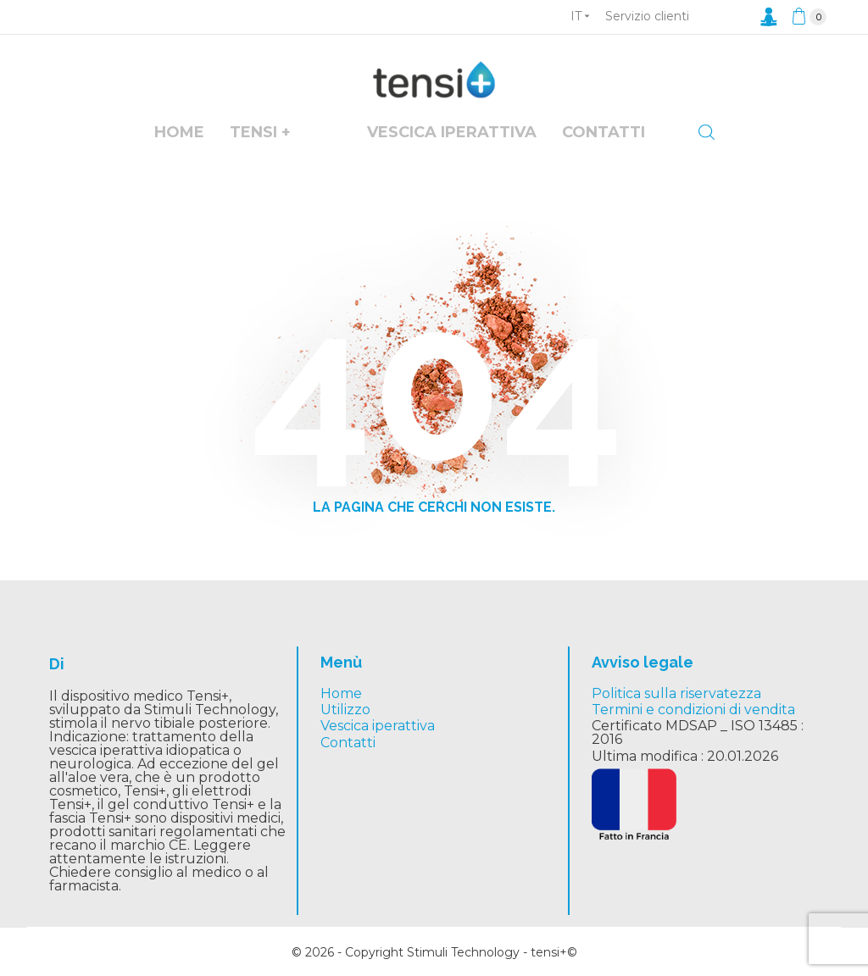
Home (179, 132)
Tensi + (260, 132)
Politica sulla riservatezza (676, 693)
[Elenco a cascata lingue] (580, 16)
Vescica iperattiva (377, 726)
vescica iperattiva (452, 132)
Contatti (603, 132)
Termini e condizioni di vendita (693, 710)
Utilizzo (345, 710)
